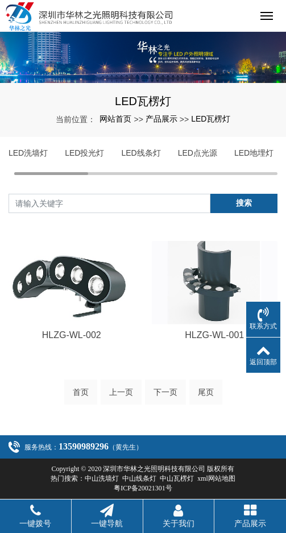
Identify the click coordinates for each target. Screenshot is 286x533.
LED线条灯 (140, 152)
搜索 (244, 202)
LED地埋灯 (253, 152)
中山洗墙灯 (102, 478)
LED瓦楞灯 (210, 118)
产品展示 (161, 118)
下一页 (165, 392)
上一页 (121, 392)
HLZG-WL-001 (214, 335)
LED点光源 (197, 152)
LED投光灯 (84, 152)
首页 (81, 392)
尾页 (206, 392)
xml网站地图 (216, 478)
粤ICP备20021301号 (143, 488)
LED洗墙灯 (28, 152)
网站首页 (115, 118)
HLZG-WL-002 (71, 335)
